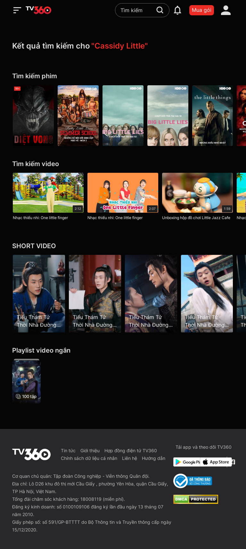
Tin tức (68, 450)
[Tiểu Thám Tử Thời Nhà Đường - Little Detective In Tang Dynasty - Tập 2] (207, 293)
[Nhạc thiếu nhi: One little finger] (48, 198)
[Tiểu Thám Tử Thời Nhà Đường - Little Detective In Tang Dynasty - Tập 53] (39, 293)
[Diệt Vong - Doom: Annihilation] (33, 115)
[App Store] (212, 462)
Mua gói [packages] (201, 10)
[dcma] (195, 502)
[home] (38, 10)
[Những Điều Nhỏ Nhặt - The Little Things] (212, 115)
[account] (226, 10)
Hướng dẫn (153, 458)
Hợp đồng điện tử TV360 (130, 450)
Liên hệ (129, 458)
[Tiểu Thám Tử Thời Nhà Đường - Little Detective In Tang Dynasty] (26, 381)
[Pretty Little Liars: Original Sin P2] (78, 115)
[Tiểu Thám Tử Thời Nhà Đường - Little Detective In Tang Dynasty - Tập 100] (151, 293)
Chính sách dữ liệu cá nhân (89, 458)
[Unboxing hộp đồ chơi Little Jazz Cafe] (197, 198)
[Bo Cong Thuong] (192, 481)
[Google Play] (185, 462)
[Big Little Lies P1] (167, 115)
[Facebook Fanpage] (232, 462)
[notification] (177, 10)
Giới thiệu (90, 450)
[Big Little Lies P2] (123, 115)
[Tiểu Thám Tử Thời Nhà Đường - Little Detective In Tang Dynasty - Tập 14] (95, 293)
